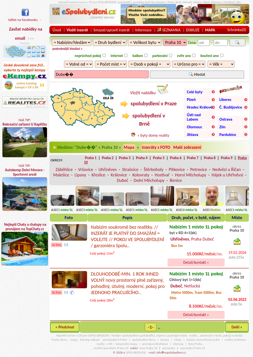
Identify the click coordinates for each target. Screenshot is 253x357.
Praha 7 (192, 158)
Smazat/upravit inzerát (111, 30)
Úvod (57, 30)
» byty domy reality (153, 135)
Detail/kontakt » (196, 262)
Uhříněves (108, 169)
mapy (73, 339)
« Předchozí (64, 327)
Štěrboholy (154, 169)
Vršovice (85, 169)
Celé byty (194, 91)
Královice (119, 175)
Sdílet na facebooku (23, 17)
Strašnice (130, 169)
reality (193, 335)
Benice (176, 180)
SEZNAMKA (168, 30)
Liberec (225, 99)
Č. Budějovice (230, 107)
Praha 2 (108, 158)
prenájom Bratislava (155, 344)
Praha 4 (142, 158)
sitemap (178, 344)
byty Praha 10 (148, 348)
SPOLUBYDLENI (136, 352)
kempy (165, 339)
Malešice (61, 175)
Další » (237, 327)
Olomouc (194, 126)
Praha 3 (124, 158)
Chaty (178, 339)
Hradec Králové (199, 107)
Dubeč (122, 180)
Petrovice (198, 169)
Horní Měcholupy (190, 175)
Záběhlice (64, 169)
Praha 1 (91, 158)
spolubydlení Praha (114, 339)
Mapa (129, 147)
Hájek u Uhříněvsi (227, 175)
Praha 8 (209, 158)
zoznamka (168, 348)
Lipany (80, 175)
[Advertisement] (24, 314)
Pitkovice (177, 169)
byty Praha (195, 344)
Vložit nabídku (149, 89)
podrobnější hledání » (67, 49)
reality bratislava (235, 339)
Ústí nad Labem (194, 116)
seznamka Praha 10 (192, 348)
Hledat (197, 74)
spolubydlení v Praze (148, 103)
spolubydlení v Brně (143, 119)
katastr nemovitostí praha (203, 339)
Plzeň (191, 99)
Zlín (222, 126)
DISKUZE (193, 30)
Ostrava (225, 119)
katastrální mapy (126, 344)
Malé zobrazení (187, 147)
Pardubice (227, 134)
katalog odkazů (90, 339)
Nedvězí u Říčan (226, 169)
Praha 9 (226, 158)
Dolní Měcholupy (149, 180)
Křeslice (98, 175)
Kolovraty (140, 175)
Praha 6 (176, 158)
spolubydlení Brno (143, 339)
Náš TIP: (24, 137)
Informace (143, 30)
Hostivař (162, 175)
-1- (150, 327)
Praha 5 (159, 158)
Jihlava (192, 134)
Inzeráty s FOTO (156, 147)
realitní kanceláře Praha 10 (111, 348)
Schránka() (236, 29)
